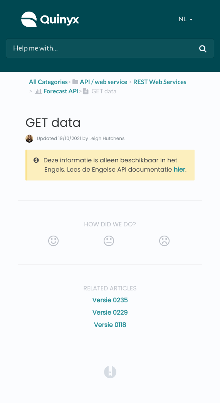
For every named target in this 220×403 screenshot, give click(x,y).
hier (179, 169)
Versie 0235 (110, 300)
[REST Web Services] (159, 82)
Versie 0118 (110, 324)
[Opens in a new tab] (110, 371)
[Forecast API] (56, 91)
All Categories (48, 82)
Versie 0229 (110, 312)
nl (183, 19)
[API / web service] (99, 82)
